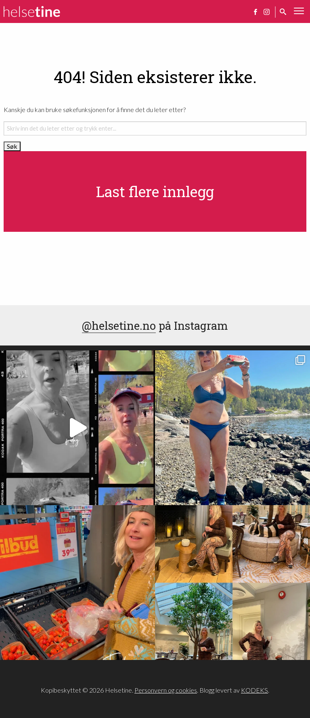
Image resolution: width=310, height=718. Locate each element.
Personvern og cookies (165, 690)
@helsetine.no (119, 325)
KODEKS (254, 690)
